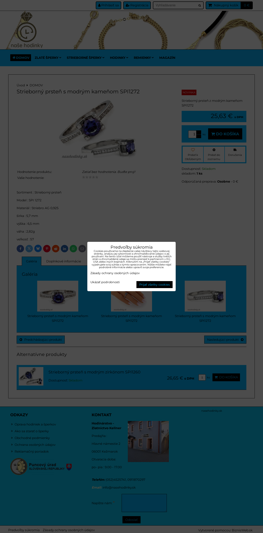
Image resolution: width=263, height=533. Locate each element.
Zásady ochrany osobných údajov (115, 273)
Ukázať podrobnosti (105, 282)
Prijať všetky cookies (154, 284)
